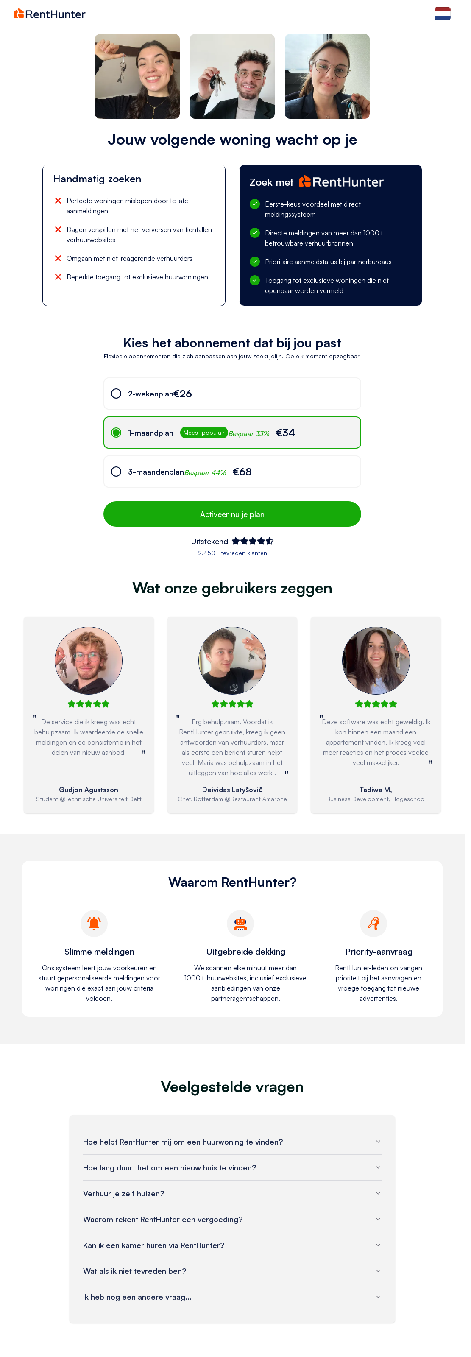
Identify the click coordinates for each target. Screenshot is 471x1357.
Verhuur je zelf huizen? (232, 1193)
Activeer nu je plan (232, 514)
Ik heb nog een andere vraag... (232, 1296)
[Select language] (442, 13)
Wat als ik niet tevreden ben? (232, 1271)
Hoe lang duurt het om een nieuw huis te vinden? (232, 1167)
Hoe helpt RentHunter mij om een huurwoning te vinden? (232, 1141)
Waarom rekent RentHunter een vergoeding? (232, 1219)
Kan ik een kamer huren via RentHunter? (232, 1245)
